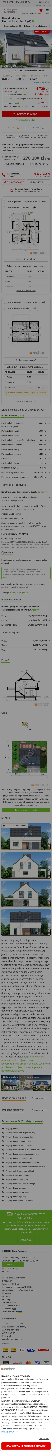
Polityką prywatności (10, 1432)
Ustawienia (44, 1438)
